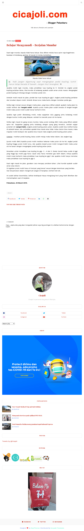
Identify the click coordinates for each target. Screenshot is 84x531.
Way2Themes (35, 528)
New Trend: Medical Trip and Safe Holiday (26, 407)
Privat (10, 193)
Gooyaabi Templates (57, 528)
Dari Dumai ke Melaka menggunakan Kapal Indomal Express (32, 424)
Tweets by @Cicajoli (9, 441)
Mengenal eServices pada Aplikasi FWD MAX (27, 415)
